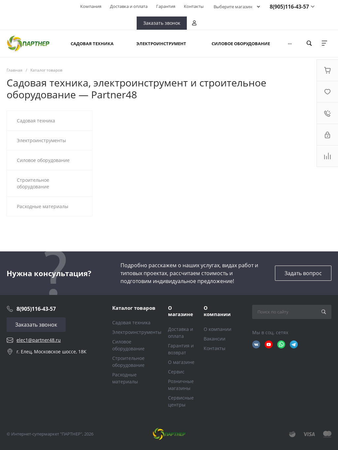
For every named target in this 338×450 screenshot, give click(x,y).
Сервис (176, 372)
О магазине (180, 311)
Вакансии (214, 339)
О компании (217, 311)
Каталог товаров (133, 308)
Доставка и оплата (129, 6)
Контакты (194, 6)
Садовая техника (131, 322)
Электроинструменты (136, 332)
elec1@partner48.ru (39, 340)
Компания (90, 6)
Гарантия (165, 6)
